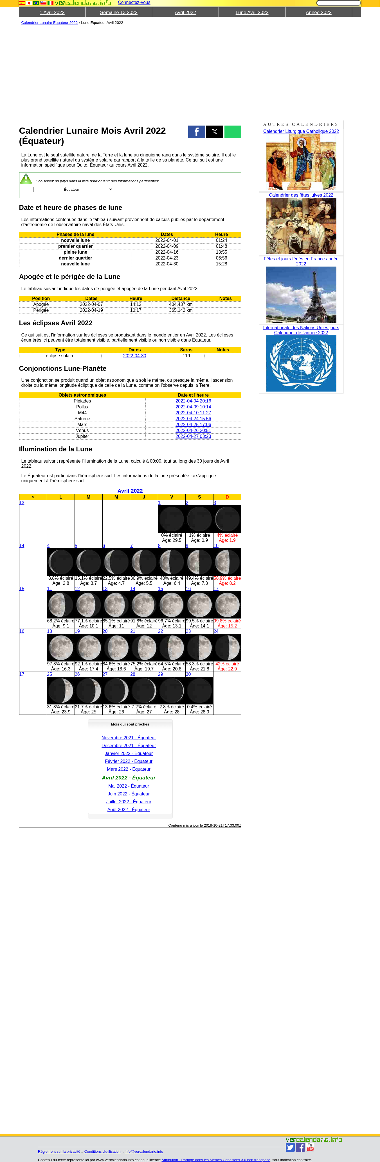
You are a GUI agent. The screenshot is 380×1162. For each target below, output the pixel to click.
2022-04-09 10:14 (193, 406)
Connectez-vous (134, 2)
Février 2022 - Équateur (128, 761)
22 (160, 631)
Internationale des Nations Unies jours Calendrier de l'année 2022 (301, 330)
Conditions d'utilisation (102, 1151)
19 (77, 631)
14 (21, 545)
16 (188, 588)
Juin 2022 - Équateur (129, 794)
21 (132, 631)
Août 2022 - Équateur (128, 809)
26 (77, 674)
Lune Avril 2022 (252, 12)
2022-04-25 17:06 (193, 424)
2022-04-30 (134, 355)
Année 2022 (319, 12)
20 (105, 631)
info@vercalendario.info (144, 1151)
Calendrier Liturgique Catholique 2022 (301, 131)
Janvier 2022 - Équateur (129, 753)
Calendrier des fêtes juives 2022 (301, 195)
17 (216, 588)
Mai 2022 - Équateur (128, 786)
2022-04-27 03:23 (193, 436)
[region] (130, 74)
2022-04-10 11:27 (193, 412)
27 (105, 674)
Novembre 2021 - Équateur (129, 737)
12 (77, 588)
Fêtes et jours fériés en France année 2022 (301, 261)
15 (21, 588)
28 (132, 674)
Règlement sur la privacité (59, 1151)
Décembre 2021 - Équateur (129, 745)
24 (216, 631)
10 (216, 545)
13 (21, 502)
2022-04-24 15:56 (193, 418)
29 (160, 674)
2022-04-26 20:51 (193, 430)
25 (49, 674)
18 (49, 631)
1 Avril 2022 (52, 12)
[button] (196, 132)
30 (188, 674)
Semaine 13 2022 (119, 12)
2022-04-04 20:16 (193, 401)
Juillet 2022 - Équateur (128, 801)
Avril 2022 (185, 12)
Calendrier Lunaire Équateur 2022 (49, 23)
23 (188, 631)
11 (49, 588)
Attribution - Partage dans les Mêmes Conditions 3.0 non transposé (215, 1160)
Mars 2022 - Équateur (128, 769)
